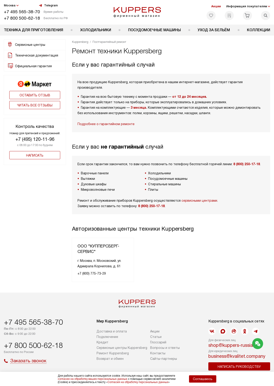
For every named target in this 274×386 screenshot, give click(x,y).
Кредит (102, 342)
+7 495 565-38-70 (22, 11)
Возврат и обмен (110, 358)
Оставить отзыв (35, 95)
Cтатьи (156, 337)
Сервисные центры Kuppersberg (122, 348)
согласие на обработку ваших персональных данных (92, 379)
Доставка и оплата (112, 331)
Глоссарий (158, 342)
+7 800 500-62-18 (22, 18)
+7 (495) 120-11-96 (34, 139)
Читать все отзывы (34, 105)
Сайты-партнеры (163, 358)
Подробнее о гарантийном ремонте (106, 124)
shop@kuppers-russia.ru (233, 345)
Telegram (48, 5)
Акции (216, 6)
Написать (34, 155)
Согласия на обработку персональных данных (137, 382)
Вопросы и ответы (165, 348)
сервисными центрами (199, 200)
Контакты (157, 353)
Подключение (107, 337)
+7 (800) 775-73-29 (91, 273)
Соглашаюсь (202, 379)
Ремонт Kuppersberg (113, 353)
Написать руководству (239, 366)
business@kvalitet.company (236, 356)
